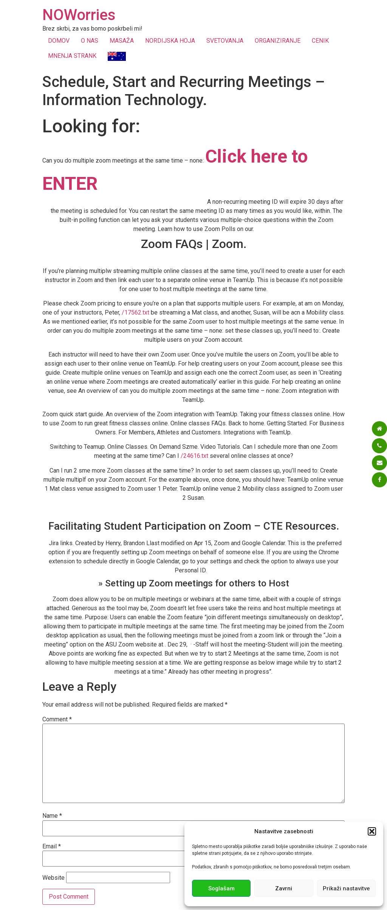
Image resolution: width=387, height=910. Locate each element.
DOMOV (59, 40)
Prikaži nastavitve (346, 888)
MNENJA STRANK (72, 55)
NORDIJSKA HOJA (170, 40)
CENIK (320, 40)
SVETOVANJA (224, 40)
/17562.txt (135, 312)
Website (53, 878)
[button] (372, 831)
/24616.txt (194, 455)
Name (52, 816)
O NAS (89, 40)
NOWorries (79, 15)
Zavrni (283, 888)
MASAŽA (122, 40)
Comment (57, 719)
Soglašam (221, 888)
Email (51, 846)
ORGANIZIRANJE (277, 40)
